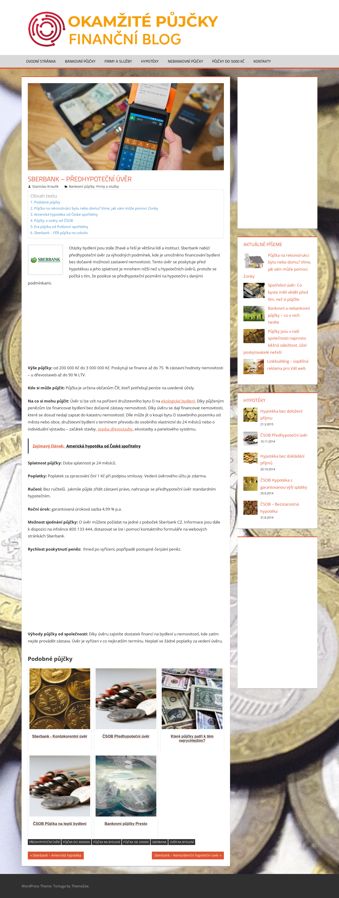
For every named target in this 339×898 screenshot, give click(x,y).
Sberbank (159, 842)
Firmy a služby (118, 61)
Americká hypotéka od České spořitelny (66, 214)
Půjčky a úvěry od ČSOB (53, 220)
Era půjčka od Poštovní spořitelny (61, 226)
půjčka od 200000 (136, 842)
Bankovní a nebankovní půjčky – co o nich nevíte (289, 315)
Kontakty (262, 61)
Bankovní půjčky (80, 61)
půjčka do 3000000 (76, 842)
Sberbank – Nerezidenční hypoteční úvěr (186, 856)
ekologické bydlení (178, 401)
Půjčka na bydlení (106, 842)
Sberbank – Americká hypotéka (57, 856)
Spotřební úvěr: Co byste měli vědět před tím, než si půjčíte (288, 292)
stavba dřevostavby (115, 429)
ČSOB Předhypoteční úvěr (284, 435)
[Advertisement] (126, 325)
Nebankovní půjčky (185, 61)
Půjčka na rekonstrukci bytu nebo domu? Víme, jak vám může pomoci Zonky (96, 208)
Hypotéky (150, 61)
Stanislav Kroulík (45, 186)
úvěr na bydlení (182, 842)
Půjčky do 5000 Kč (228, 61)
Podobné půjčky (47, 202)
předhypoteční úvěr (44, 842)
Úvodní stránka (41, 61)
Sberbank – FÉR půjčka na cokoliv (61, 232)
